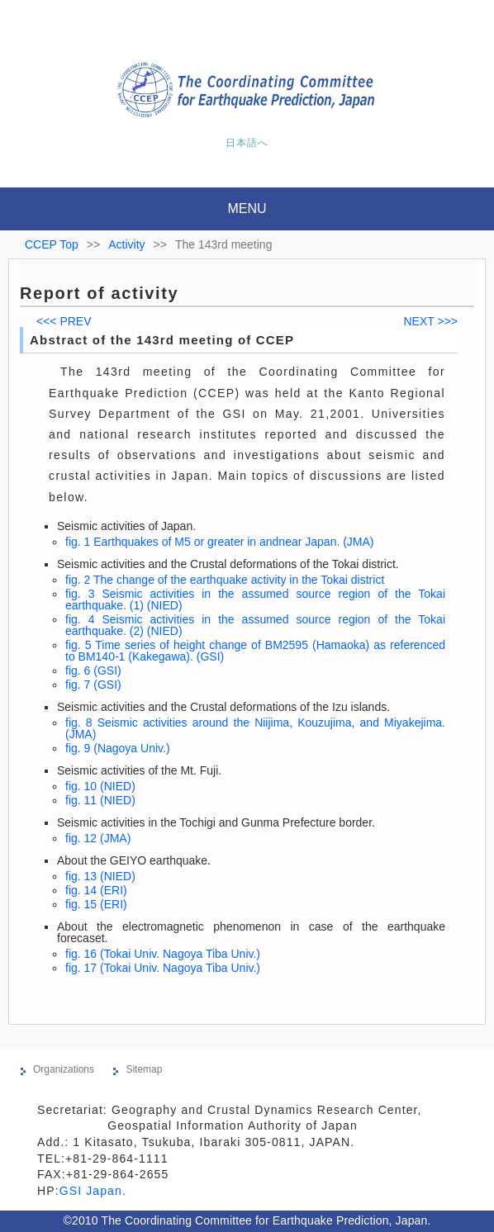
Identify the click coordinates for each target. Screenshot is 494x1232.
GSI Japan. (95, 1190)
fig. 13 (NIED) (100, 876)
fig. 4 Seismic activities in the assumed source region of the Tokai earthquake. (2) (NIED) (255, 625)
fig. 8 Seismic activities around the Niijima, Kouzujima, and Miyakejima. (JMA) (255, 728)
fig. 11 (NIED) (100, 800)
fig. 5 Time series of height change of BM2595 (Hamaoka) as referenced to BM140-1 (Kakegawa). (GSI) (255, 650)
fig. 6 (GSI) (93, 670)
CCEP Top (51, 244)
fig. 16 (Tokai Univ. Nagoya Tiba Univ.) (162, 953)
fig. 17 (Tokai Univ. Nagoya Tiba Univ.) (162, 967)
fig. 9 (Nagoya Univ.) (117, 748)
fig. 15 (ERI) (96, 904)
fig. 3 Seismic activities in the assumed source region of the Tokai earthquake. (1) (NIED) (255, 599)
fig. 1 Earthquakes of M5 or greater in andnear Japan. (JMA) (219, 541)
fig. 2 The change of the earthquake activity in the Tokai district (224, 579)
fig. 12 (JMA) (98, 838)
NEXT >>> (430, 321)
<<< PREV (64, 321)
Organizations (63, 1069)
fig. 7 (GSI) (93, 684)
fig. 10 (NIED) (100, 786)
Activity (126, 244)
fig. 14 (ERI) (96, 890)
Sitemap (144, 1069)
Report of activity (99, 293)
